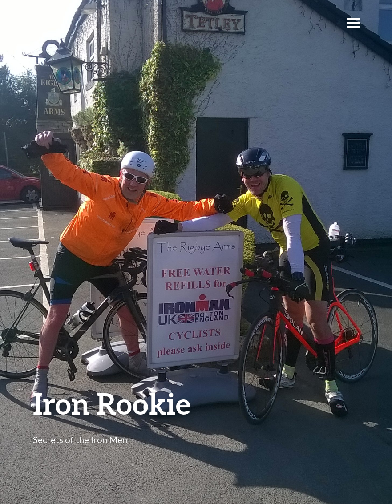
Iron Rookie (111, 403)
